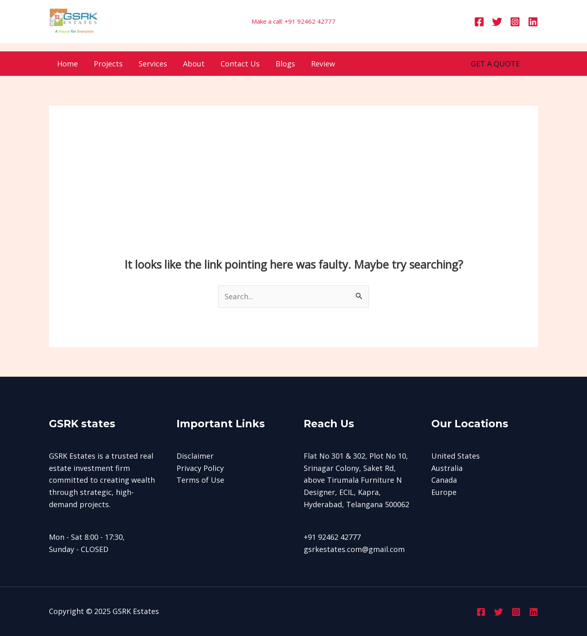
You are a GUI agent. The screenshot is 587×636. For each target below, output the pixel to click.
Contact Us (234, 63)
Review (315, 63)
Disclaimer (195, 456)
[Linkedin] (533, 22)
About (189, 63)
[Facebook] (479, 22)
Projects (106, 63)
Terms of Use (200, 480)
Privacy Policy (200, 468)
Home (66, 63)
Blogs (278, 63)
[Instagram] (515, 22)
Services (149, 63)
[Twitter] (497, 22)
